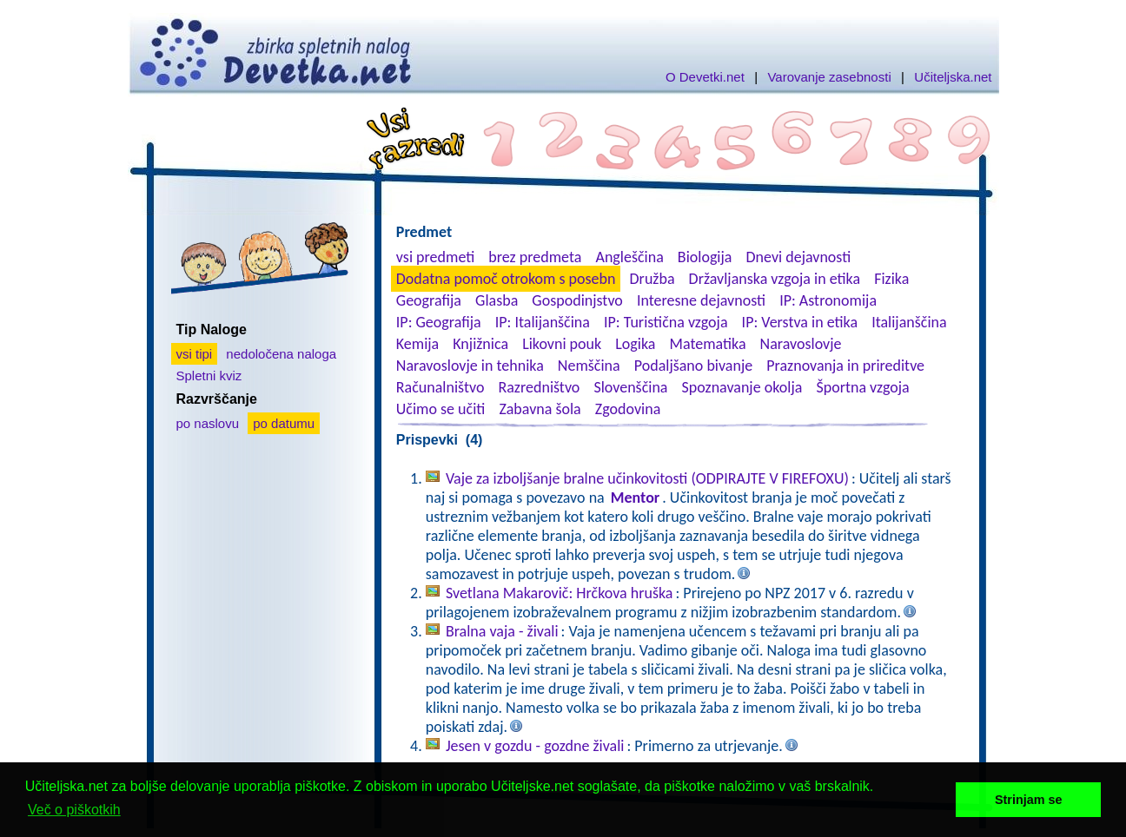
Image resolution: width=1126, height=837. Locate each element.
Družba (652, 278)
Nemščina (589, 365)
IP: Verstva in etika (800, 322)
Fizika (891, 278)
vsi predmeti (435, 257)
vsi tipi (194, 353)
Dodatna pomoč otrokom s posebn (506, 278)
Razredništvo (539, 387)
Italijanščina (908, 322)
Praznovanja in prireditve (845, 365)
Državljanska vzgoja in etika (774, 278)
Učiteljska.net (952, 76)
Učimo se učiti (441, 408)
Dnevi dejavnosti (798, 257)
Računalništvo (440, 387)
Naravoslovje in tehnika (470, 365)
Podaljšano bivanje (693, 365)
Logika (635, 343)
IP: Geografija (438, 322)
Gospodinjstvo (577, 300)
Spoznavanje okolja (742, 387)
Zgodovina (627, 408)
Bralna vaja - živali (502, 631)
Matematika (708, 343)
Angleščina (629, 257)
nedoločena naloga (281, 353)
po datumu (284, 423)
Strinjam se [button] (1029, 800)
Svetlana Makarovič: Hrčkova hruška (559, 593)
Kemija (417, 343)
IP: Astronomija (828, 300)
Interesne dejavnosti (701, 300)
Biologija (705, 257)
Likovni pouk (561, 343)
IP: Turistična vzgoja (666, 322)
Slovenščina (630, 387)
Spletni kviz (209, 375)
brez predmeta (534, 257)
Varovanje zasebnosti (829, 76)
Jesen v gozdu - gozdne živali (535, 745)
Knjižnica (480, 343)
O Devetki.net (705, 76)
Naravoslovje (801, 343)
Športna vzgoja (862, 387)
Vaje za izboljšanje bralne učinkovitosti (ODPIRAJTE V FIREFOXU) (647, 478)
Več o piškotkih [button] (74, 809)
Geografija (428, 300)
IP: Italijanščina (542, 322)
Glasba (496, 300)
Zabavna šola (539, 408)
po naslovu (208, 423)
